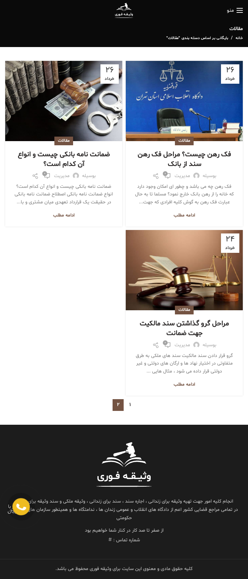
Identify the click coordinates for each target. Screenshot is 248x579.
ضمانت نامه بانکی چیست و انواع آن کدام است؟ (64, 159)
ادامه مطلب (184, 215)
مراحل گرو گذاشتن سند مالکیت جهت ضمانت (184, 328)
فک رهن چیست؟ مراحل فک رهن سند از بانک (184, 159)
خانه (239, 38)
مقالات (184, 141)
